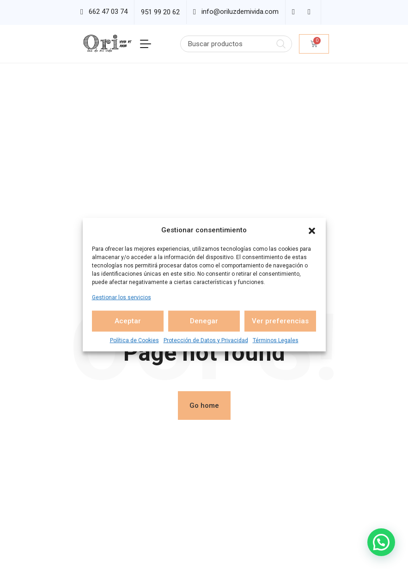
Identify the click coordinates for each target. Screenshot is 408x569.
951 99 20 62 (160, 12)
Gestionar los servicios (121, 297)
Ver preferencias (280, 321)
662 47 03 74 (108, 11)
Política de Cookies (134, 340)
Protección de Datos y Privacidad (206, 340)
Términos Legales (275, 340)
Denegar (204, 321)
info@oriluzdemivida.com (240, 11)
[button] (312, 230)
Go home (204, 405)
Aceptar (128, 321)
